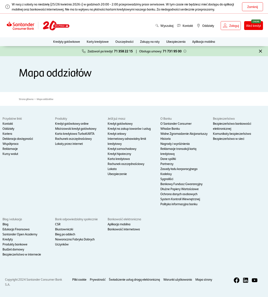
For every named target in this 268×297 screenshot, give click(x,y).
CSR (58, 224)
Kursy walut (10, 153)
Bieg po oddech (65, 234)
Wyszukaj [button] (164, 25)
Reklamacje (10, 148)
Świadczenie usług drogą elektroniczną (134, 279)
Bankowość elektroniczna (124, 219)
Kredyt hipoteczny (119, 153)
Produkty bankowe (15, 244)
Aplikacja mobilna (203, 41)
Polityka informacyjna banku (178, 203)
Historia (165, 138)
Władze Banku (170, 128)
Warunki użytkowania (177, 279)
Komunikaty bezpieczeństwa (232, 133)
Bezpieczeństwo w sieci (228, 138)
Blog (5, 224)
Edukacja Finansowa (16, 229)
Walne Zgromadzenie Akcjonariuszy (183, 133)
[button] (185, 51)
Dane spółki (168, 158)
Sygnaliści (166, 178)
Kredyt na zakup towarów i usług (129, 128)
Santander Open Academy (20, 234)
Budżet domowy (13, 249)
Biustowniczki (64, 229)
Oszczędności (124, 41)
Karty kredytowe (98, 41)
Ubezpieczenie (117, 173)
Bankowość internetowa (124, 229)
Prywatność (98, 279)
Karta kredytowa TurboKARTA (74, 133)
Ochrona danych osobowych (178, 193)
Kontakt (8, 123)
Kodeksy (166, 173)
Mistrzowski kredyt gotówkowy (75, 128)
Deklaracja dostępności (18, 138)
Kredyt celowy (117, 133)
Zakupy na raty (150, 41)
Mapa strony (203, 279)
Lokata (112, 168)
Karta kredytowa (119, 158)
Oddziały (8, 128)
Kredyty (8, 239)
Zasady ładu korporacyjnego (178, 168)
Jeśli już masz (116, 118)
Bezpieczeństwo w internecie (22, 254)
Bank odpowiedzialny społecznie (76, 219)
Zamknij (252, 6)
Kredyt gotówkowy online (72, 123)
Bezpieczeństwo (224, 118)
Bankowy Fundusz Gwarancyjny (181, 183)
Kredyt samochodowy (122, 148)
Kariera (7, 133)
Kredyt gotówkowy (120, 123)
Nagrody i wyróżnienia (175, 143)
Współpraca (10, 143)
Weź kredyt (253, 25)
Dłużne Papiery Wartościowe (179, 188)
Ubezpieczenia (176, 41)
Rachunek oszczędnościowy (73, 138)
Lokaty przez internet (69, 143)
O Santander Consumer (176, 123)
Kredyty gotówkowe (66, 41)
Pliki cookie (79, 279)
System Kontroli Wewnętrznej (180, 198)
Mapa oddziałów (45, 99)
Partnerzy (166, 163)
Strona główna (26, 99)
